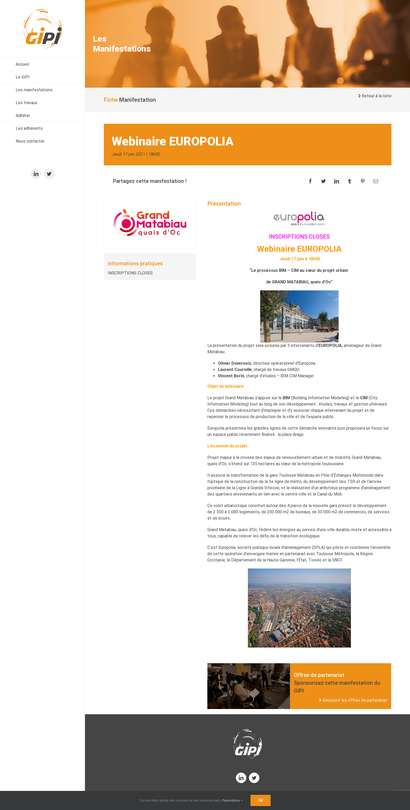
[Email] (376, 181)
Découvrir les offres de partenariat (353, 700)
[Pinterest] (362, 181)
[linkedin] (241, 778)
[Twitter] (323, 181)
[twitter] (254, 778)
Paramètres (232, 800)
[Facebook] (310, 181)
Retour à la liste (374, 95)
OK (260, 800)
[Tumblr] (349, 181)
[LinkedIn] (336, 181)
